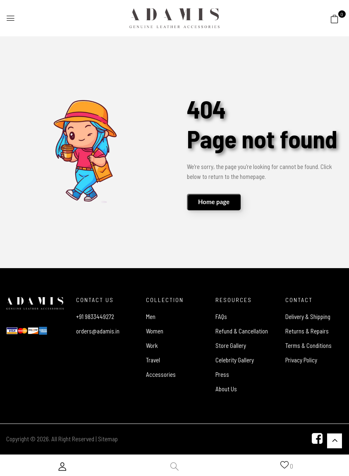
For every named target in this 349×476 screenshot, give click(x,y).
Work (152, 345)
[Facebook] (317, 438)
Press (222, 374)
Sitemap (108, 439)
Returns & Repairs (307, 331)
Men (150, 316)
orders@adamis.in (98, 331)
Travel (153, 360)
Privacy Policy (301, 360)
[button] (334, 18)
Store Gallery (230, 345)
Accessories (161, 374)
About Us (226, 389)
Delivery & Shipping (307, 316)
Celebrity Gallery (234, 360)
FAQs (221, 316)
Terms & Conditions (308, 345)
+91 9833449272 (95, 316)
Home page (213, 201)
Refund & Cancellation (241, 331)
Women (154, 331)
